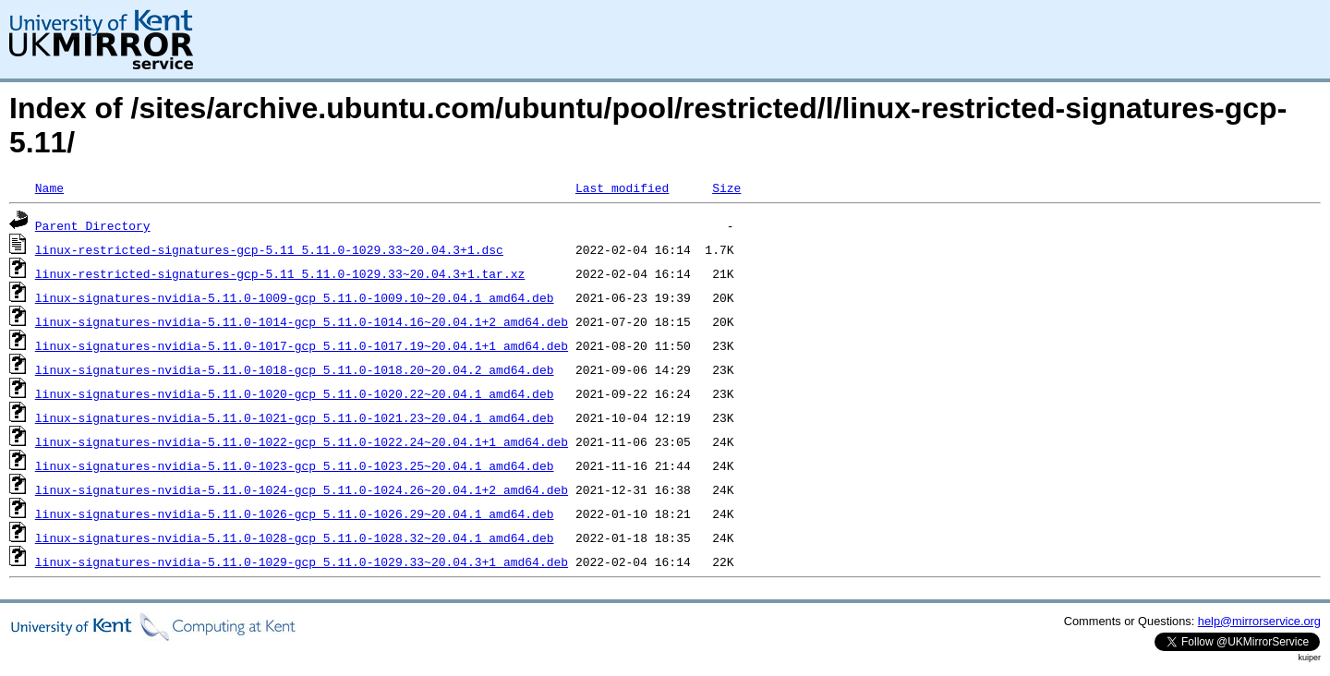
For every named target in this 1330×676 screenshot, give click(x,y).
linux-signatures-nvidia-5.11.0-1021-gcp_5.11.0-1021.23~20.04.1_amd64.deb (294, 417)
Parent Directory (93, 225)
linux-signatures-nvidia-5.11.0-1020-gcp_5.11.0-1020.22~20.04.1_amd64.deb (294, 393)
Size (726, 187)
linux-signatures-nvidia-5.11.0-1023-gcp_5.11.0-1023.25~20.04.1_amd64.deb (294, 465)
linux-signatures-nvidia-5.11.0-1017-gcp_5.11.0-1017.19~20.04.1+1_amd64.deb (301, 345)
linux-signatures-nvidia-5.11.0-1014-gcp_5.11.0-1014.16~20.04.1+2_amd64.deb (301, 321)
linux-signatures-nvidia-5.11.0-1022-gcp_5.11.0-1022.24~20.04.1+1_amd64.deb (301, 441)
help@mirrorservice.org (1259, 621)
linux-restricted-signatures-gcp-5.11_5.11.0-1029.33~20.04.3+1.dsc (269, 249)
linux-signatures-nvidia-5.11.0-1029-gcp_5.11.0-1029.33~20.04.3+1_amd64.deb (301, 561)
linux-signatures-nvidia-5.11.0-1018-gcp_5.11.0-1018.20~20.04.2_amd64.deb (294, 369)
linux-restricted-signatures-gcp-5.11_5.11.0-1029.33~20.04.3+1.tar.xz (280, 273)
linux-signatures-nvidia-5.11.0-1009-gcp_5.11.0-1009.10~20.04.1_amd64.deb (294, 297)
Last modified (622, 187)
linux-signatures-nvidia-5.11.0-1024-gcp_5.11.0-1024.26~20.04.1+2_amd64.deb (301, 489)
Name (49, 187)
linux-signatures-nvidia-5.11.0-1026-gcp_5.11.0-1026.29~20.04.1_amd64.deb (294, 513)
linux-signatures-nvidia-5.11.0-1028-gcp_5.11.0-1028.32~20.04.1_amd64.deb (294, 537)
